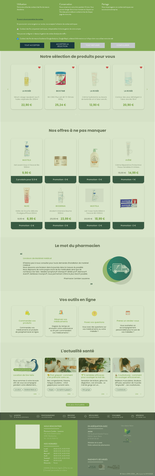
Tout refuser (93, 45)
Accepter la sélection (62, 45)
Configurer (123, 45)
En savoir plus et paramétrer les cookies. (30, 19)
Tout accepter (32, 45)
